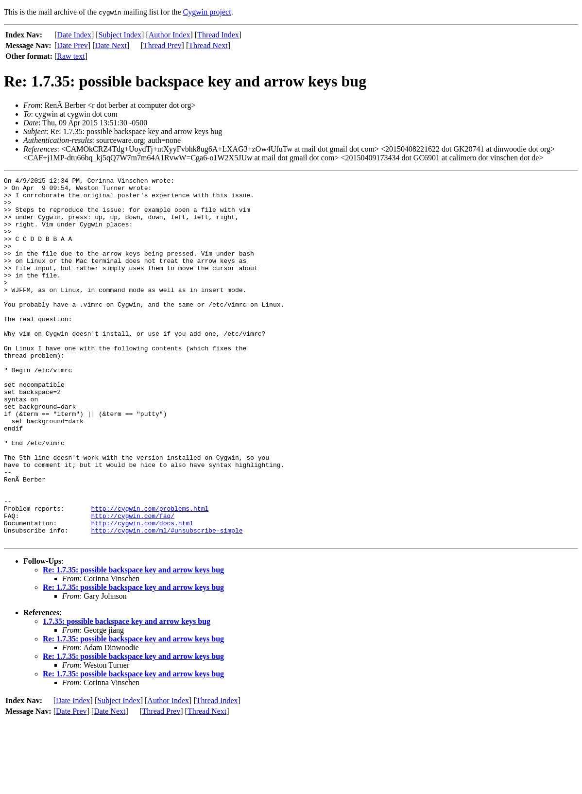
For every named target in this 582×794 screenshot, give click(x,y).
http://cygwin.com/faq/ (132, 584)
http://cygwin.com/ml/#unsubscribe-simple (166, 601)
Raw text (71, 56)
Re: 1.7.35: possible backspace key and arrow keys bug (133, 643)
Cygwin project (207, 12)
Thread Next (207, 45)
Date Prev (72, 45)
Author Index (169, 35)
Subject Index (120, 35)
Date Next (111, 45)
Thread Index (218, 35)
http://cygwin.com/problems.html (149, 575)
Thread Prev (162, 45)
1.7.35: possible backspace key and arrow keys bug (126, 694)
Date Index (74, 35)
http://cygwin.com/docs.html (142, 592)
